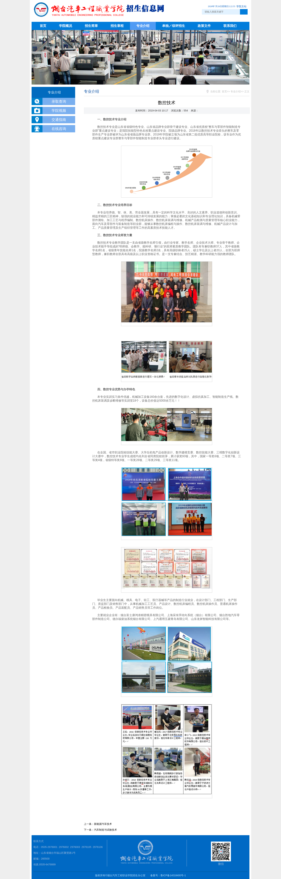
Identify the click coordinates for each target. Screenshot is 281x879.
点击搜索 (244, 12)
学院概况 (65, 26)
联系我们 (230, 26)
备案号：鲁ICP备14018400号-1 (168, 875)
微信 (221, 853)
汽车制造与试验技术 (105, 829)
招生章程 (117, 26)
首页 (43, 26)
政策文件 (204, 26)
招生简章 (91, 26)
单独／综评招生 (173, 26)
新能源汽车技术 (103, 823)
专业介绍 (142, 26)
